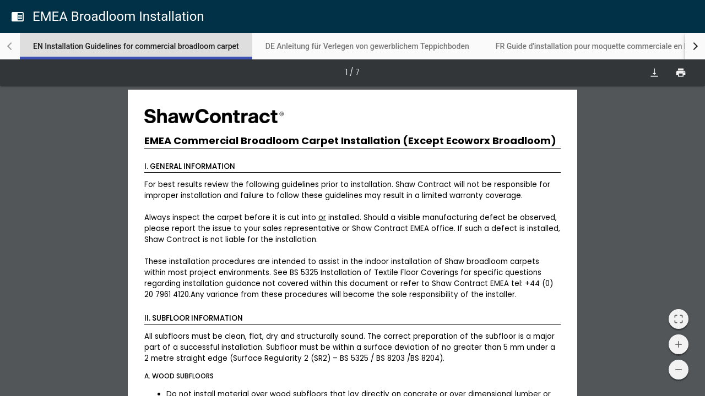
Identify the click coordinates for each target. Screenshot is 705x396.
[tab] (136, 46)
